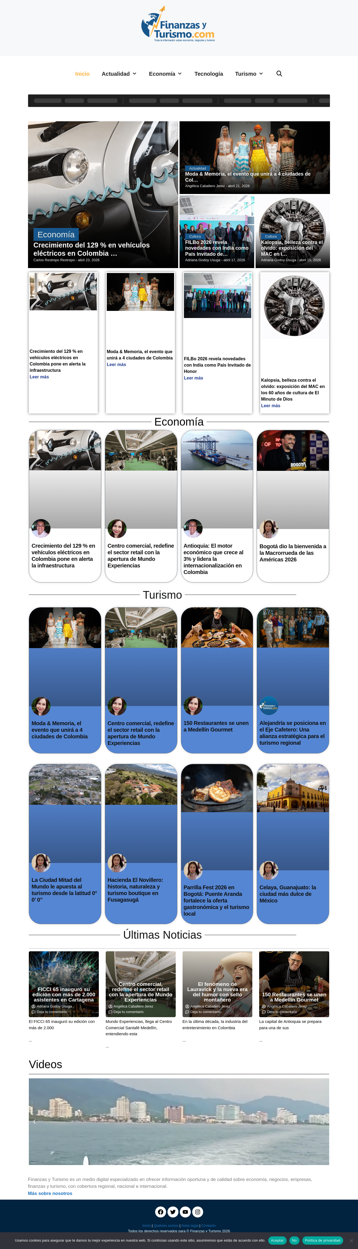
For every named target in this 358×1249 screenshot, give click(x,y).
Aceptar (277, 1240)
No (294, 1240)
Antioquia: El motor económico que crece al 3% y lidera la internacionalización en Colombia (214, 559)
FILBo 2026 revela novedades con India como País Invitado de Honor (217, 365)
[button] (34, 1121)
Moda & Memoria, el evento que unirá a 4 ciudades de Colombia (60, 729)
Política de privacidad (322, 1240)
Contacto (208, 1225)
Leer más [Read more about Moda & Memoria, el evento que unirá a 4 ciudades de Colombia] (116, 364)
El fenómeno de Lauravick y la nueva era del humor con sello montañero (217, 992)
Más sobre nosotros (50, 1193)
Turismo (252, 74)
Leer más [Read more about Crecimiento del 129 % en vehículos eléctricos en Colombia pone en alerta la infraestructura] (39, 377)
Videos (45, 1064)
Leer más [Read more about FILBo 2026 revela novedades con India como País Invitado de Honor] (193, 378)
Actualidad (122, 74)
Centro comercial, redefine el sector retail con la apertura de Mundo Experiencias (140, 992)
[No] (351, 1240)
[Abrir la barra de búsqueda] (279, 74)
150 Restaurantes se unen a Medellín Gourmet (294, 997)
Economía (169, 74)
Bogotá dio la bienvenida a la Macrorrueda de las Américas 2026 (292, 552)
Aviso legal (189, 1225)
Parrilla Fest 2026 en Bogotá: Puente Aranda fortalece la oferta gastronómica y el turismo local (216, 900)
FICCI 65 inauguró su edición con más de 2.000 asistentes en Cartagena (63, 994)
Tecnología (208, 74)
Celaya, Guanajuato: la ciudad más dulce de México (287, 894)
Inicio (82, 74)
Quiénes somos (166, 1225)
